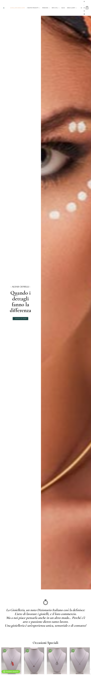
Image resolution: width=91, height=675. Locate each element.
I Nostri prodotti (33, 8)
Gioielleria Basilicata (17, 8)
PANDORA (45, 8)
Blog (63, 8)
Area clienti (71, 8)
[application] (39, 8)
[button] (11, 671)
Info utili (55, 8)
